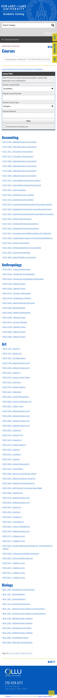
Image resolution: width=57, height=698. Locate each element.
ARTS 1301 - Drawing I (11, 349)
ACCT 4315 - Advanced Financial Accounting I (20, 224)
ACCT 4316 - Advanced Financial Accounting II (21, 228)
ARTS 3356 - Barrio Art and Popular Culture (19, 474)
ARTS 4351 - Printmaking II (13, 522)
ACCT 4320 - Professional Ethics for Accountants (22, 248)
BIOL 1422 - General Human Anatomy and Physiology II (24, 613)
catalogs (8, 696)
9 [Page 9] (25, 653)
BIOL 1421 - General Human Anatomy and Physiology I (24, 609)
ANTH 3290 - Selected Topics (14, 289)
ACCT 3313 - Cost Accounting (14, 190)
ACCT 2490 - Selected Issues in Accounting (19, 166)
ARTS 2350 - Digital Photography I (16, 397)
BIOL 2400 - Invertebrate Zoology (15, 638)
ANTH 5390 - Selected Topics (14, 337)
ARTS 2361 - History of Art (13, 406)
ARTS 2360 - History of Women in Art (17, 402)
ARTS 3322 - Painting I (11, 450)
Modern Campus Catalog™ (45, 696)
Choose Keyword (9, 111)
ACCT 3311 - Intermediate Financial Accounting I (22, 180)
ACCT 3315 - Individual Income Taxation (18, 195)
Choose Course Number (11, 93)
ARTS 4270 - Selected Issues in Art (16, 502)
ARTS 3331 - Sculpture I (12, 454)
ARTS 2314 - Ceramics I (12, 382)
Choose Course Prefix (10, 85)
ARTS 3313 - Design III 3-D (13, 435)
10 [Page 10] (28, 653)
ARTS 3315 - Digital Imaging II (14, 445)
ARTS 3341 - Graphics (11, 459)
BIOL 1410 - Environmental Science (16, 604)
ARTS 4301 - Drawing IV (12, 507)
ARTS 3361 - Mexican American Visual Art (19, 478)
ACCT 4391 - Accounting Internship (16, 253)
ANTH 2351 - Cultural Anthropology (16, 269)
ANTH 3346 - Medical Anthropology (16, 313)
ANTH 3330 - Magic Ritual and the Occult (19, 303)
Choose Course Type (10, 102)
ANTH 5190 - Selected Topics (14, 327)
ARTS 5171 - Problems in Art (14, 536)
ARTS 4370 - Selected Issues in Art (16, 531)
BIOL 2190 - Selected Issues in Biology (18, 618)
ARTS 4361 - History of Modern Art (16, 526)
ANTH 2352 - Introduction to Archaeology (19, 274)
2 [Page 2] (9, 653)
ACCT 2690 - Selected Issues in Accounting (19, 176)
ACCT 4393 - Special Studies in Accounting (19, 257)
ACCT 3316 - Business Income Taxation (18, 200)
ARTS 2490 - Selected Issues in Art (16, 416)
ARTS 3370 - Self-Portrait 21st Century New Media (22, 488)
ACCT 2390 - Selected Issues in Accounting (19, 161)
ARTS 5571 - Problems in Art (14, 573)
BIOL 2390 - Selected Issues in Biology (18, 633)
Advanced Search (50, 33)
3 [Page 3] (11, 653)
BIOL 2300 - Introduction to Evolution (17, 628)
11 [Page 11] (31, 653)
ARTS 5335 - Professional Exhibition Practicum (21, 554)
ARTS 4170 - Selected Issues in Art (16, 498)
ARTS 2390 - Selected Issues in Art (16, 411)
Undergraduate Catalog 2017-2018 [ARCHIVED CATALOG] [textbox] (27, 59)
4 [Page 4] (14, 653)
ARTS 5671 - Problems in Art (14, 578)
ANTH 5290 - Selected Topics (14, 332)
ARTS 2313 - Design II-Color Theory (16, 377)
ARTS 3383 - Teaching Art (13, 493)
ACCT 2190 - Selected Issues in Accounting (19, 142)
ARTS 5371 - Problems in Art (14, 563)
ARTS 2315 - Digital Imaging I (14, 387)
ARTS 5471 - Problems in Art (14, 568)
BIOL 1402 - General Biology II (14, 599)
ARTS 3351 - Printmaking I (13, 469)
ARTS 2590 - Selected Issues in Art (16, 421)
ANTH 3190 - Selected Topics (14, 284)
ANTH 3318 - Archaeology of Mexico (17, 298)
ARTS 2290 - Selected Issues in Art (16, 368)
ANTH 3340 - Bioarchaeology (14, 308)
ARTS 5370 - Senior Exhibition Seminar (18, 558)
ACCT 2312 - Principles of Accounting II (18, 156)
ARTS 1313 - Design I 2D (12, 353)
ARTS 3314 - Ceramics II (12, 440)
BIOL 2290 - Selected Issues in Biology (18, 623)
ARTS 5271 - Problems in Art (14, 541)
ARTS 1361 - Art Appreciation (14, 358)
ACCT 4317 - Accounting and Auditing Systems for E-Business (27, 233)
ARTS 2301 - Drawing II (12, 373)
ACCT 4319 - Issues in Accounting (16, 243)
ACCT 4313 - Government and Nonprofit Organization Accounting (28, 214)
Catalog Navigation (11, 39)
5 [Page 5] (16, 653)
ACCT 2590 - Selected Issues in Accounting (19, 171)
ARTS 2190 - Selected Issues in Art (16, 363)
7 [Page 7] (20, 653)
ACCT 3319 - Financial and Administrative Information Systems (27, 204)
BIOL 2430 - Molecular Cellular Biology (17, 642)
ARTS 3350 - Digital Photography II (16, 464)
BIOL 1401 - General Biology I (14, 594)
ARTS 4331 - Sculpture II (12, 517)
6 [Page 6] (18, 653)
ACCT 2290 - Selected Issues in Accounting (19, 147)
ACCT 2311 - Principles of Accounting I (18, 151)
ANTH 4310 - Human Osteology (15, 322)
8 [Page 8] (23, 653)
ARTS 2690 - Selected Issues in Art (16, 426)
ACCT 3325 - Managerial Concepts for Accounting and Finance (27, 209)
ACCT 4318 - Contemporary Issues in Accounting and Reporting (27, 238)
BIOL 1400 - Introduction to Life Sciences (19, 589)
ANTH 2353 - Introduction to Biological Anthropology (23, 279)
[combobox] (28, 59)
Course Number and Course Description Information (22, 69)
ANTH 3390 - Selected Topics (14, 317)
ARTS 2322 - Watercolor (12, 392)
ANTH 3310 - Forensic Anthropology (17, 293)
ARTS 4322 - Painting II (12, 512)
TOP (51, 693)
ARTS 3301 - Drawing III (12, 430)
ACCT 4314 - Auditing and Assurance (17, 219)
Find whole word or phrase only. (17, 127)
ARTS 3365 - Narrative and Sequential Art (19, 483)
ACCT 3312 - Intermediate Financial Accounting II (22, 185)
